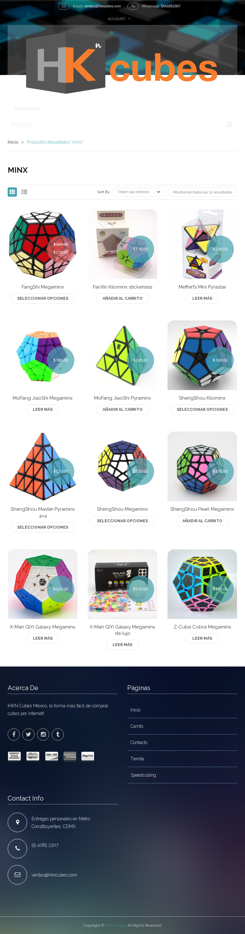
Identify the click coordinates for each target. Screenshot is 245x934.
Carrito (136, 726)
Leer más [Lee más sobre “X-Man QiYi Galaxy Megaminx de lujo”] (122, 645)
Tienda (137, 758)
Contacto (138, 742)
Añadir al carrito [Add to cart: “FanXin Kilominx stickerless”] (123, 298)
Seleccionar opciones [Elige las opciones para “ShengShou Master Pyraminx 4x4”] (42, 527)
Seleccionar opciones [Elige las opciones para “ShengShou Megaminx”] (122, 521)
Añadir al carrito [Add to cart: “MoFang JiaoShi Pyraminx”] (123, 409)
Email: (78, 6)
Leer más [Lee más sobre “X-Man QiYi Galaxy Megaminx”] (43, 638)
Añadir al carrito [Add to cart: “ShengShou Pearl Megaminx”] (202, 521)
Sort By (103, 192)
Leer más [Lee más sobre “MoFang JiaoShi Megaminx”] (43, 409)
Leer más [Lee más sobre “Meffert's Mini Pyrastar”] (202, 298)
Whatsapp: (151, 6)
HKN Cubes (115, 925)
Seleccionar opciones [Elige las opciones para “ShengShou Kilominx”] (202, 409)
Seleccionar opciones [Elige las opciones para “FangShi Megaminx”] (42, 298)
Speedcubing (143, 775)
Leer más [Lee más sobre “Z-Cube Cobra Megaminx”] (202, 638)
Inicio (13, 142)
